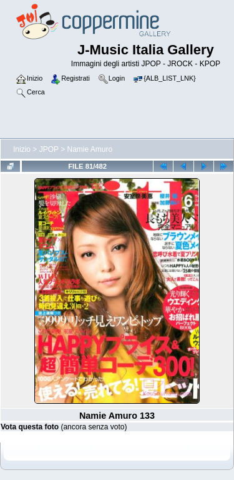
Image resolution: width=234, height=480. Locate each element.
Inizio (22, 149)
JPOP (49, 149)
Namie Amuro (90, 149)
